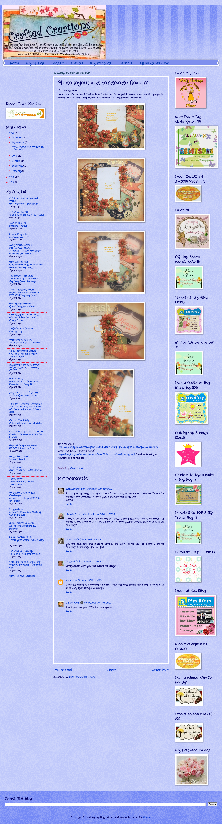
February (17, 165)
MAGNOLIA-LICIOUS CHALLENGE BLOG (20, 247)
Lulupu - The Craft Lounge (24, 392)
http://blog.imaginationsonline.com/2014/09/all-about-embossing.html (96, 454)
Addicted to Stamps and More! (23, 200)
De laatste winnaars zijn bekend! (22, 527)
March (16, 161)
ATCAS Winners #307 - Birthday (26, 215)
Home (14, 63)
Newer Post (62, 670)
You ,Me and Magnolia (22, 576)
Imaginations (16, 509)
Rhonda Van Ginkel (76, 514)
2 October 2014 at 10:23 (87, 539)
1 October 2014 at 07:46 (101, 514)
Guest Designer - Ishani (22, 306)
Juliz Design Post (75, 489)
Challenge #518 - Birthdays (23, 203)
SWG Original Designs (21, 328)
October (17, 137)
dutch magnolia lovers (21, 523)
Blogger (147, 817)
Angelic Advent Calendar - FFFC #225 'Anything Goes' (24, 294)
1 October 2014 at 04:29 (99, 489)
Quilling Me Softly (19, 420)
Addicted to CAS (19, 212)
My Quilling (35, 63)
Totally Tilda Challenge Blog (24, 562)
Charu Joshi (72, 602)
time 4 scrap (16, 378)
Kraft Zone (15, 467)
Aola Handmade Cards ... (23, 351)
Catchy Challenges (19, 303)
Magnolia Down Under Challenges (22, 494)
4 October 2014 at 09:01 (89, 580)
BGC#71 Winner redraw (22, 448)
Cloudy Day (15, 331)
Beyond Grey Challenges (23, 445)
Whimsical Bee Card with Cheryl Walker (23, 319)
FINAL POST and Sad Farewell (25, 553)
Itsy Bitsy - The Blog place (24, 364)
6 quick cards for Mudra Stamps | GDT (23, 355)
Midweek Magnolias (20, 339)
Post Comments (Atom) (82, 677)
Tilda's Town (16, 478)
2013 (12, 177)
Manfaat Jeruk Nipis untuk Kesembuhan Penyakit (24, 383)
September (18, 142)
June (15, 155)
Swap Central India (20, 537)
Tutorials (125, 63)
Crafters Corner (18, 261)
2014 (12, 133)
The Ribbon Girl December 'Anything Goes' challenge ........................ (25, 280)
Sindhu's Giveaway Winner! (23, 395)
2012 (12, 182)
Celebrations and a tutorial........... (25, 423)
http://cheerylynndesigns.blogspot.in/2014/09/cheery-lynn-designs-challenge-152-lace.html (108, 447)
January (17, 171)
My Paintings (100, 63)
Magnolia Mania (18, 456)
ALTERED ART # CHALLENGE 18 (25, 470)
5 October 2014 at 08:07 (97, 602)
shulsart (70, 580)
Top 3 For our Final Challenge (25, 342)
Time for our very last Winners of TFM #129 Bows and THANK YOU (26, 409)
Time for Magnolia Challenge (25, 403)
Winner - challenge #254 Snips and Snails (25, 500)
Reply (69, 504)
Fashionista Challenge (21, 551)
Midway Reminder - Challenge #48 (25, 566)
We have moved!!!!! (19, 237)
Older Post (160, 670)
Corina (69, 539)
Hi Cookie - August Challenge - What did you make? (25, 252)
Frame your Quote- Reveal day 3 (26, 541)
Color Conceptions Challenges (26, 431)
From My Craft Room (21, 289)
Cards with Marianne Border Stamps (25, 436)
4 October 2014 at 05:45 (87, 561)
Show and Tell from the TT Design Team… (23, 483)
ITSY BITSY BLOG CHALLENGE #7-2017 (25, 369)
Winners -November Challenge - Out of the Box (26, 514)
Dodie (69, 561)
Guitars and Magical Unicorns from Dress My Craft (26, 266)
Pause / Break (17, 459)
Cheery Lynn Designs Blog (23, 314)
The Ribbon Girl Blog (21, 275)
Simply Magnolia (18, 234)
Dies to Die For (17, 223)
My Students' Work (154, 63)
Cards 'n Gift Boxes (67, 63)
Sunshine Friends (18, 226)
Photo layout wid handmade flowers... (27, 148)
